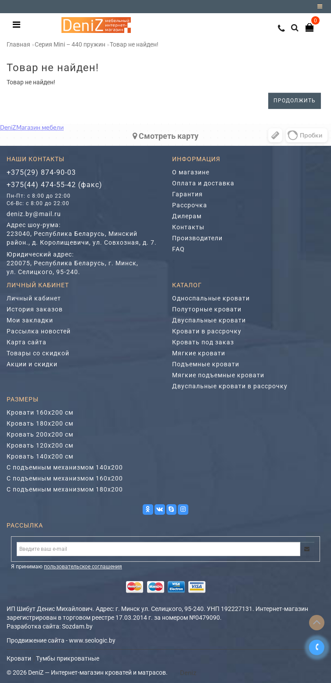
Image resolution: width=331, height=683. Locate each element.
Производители (197, 238)
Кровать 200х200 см (40, 434)
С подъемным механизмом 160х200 (65, 478)
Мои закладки (30, 320)
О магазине (190, 172)
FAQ (178, 249)
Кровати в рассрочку (206, 331)
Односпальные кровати (211, 298)
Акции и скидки (32, 364)
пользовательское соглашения (83, 567)
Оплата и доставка (203, 183)
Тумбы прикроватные (67, 658)
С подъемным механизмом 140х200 (65, 467)
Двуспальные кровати (209, 320)
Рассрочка (189, 205)
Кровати (19, 658)
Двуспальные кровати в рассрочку (230, 386)
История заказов (35, 309)
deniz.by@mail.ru (34, 213)
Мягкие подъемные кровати (218, 375)
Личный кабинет (34, 298)
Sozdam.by (77, 626)
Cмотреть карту (165, 136)
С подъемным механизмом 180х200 (65, 489)
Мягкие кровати (198, 353)
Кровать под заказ (203, 342)
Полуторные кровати (206, 309)
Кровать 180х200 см (40, 423)
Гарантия (187, 194)
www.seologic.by (92, 640)
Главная (18, 44)
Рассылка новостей (39, 331)
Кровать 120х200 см (40, 445)
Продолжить (294, 101)
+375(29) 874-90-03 (41, 172)
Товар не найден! (134, 44)
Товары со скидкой (38, 353)
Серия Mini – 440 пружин (70, 44)
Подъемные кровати (205, 364)
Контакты (188, 227)
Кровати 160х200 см (40, 412)
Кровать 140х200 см (40, 456)
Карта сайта (27, 342)
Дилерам (186, 216)
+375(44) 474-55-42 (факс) (54, 185)
